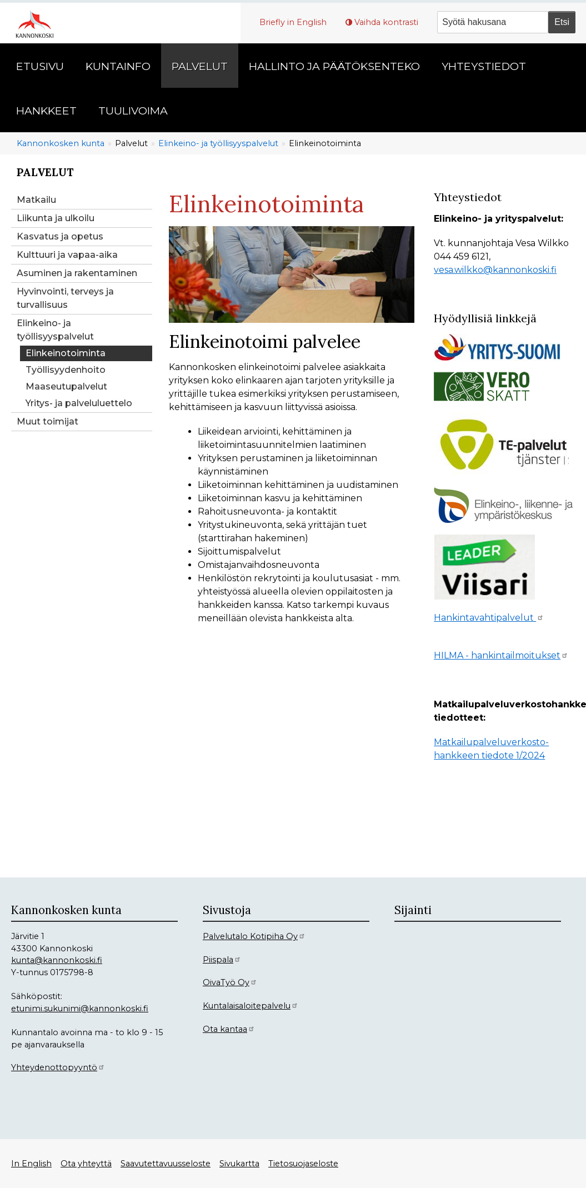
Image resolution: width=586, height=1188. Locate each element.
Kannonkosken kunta (60, 143)
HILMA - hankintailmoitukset (501, 655)
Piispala (222, 960)
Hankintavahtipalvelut (489, 617)
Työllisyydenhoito (66, 370)
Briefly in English (293, 22)
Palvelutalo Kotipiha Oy (254, 936)
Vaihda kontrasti (386, 22)
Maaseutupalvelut (66, 386)
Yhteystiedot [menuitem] (484, 66)
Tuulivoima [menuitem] (133, 110)
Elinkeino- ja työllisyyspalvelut (218, 143)
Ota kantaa (229, 1029)
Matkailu (36, 199)
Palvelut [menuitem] (200, 66)
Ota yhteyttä (86, 1164)
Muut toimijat (47, 421)
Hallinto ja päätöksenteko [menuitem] (334, 66)
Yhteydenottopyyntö (58, 1067)
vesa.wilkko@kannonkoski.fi (495, 269)
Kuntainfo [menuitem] (118, 66)
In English (31, 1164)
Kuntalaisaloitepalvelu (250, 1006)
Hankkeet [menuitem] (46, 110)
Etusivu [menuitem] (40, 66)
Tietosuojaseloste (303, 1164)
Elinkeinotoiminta (66, 353)
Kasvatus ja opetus (60, 236)
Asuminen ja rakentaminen (77, 273)
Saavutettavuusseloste (166, 1164)
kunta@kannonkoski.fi (56, 960)
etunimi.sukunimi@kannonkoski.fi (79, 1009)
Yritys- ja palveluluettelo (79, 403)
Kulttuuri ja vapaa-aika (67, 254)
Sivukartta (239, 1164)
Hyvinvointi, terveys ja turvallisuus (65, 298)
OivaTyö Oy (230, 982)
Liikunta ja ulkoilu (55, 218)
